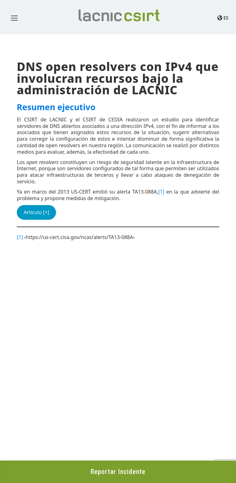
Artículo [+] (36, 212)
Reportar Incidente (118, 472)
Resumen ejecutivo (56, 107)
